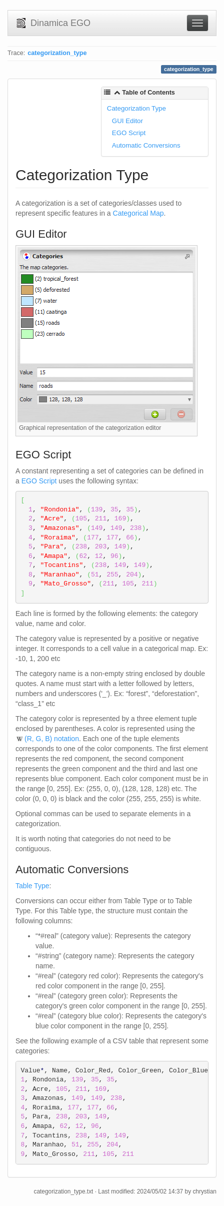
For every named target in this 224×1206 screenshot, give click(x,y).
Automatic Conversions (146, 145)
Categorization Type (136, 108)
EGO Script (129, 133)
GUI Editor (127, 121)
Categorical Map (138, 213)
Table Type (32, 886)
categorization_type (57, 53)
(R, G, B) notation (51, 739)
